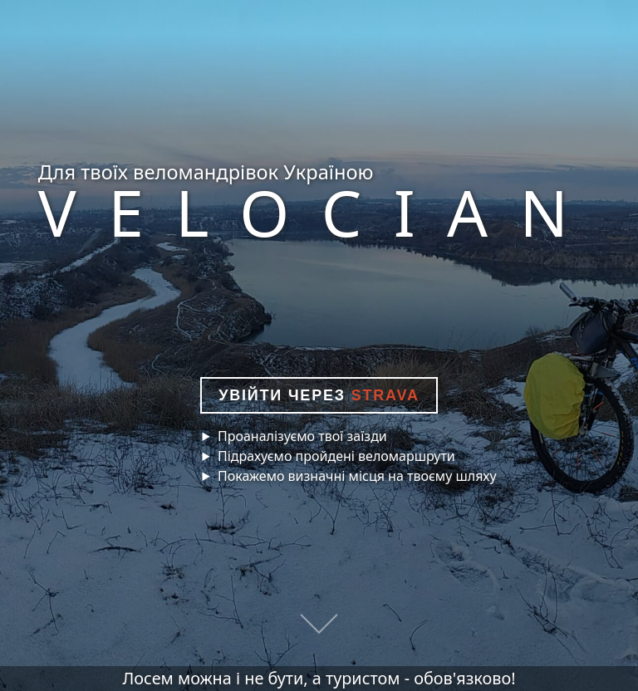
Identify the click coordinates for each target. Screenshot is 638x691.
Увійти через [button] (319, 395)
